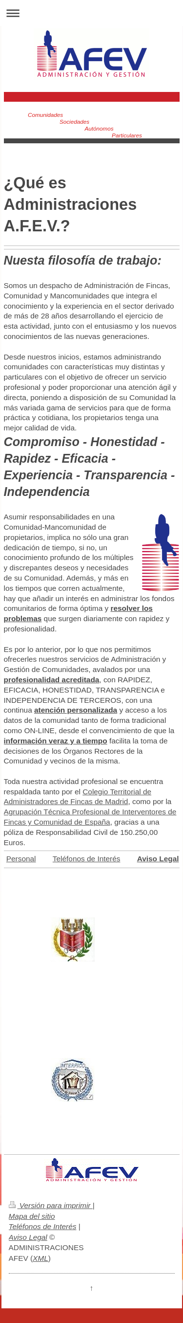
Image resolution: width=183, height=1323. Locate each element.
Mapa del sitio (32, 1216)
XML (40, 1258)
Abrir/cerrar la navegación (91, 12)
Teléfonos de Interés (87, 858)
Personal (21, 858)
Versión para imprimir (51, 1205)
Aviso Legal (28, 1237)
